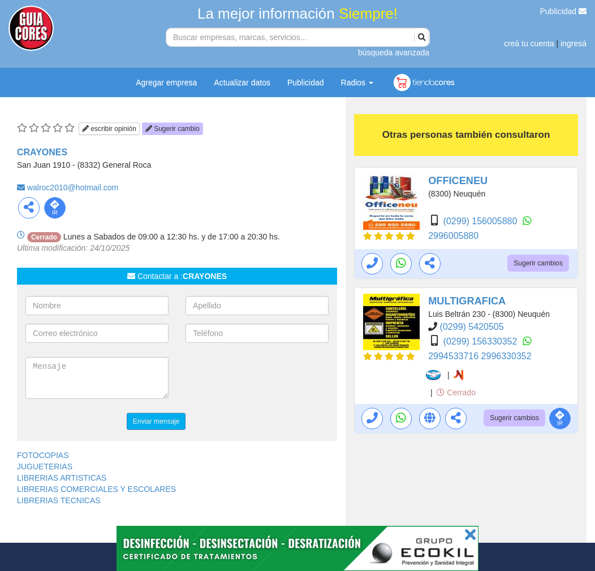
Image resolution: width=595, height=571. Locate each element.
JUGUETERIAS (44, 466)
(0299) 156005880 (481, 221)
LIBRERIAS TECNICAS (59, 500)
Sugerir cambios (538, 263)
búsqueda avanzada (393, 52)
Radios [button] (357, 82)
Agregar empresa (166, 82)
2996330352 (506, 356)
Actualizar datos (242, 82)
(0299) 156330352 (481, 341)
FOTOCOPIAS (43, 455)
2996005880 (453, 236)
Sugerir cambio (172, 129)
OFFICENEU (458, 180)
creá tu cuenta (529, 43)
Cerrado (456, 392)
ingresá (573, 43)
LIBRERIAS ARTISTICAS (61, 477)
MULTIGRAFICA (467, 301)
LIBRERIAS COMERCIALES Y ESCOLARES (96, 489)
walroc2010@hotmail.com (72, 187)
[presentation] (271, 379)
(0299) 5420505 (472, 327)
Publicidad (563, 11)
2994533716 (454, 356)
